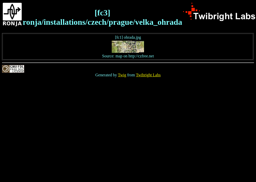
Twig (122, 75)
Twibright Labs (148, 75)
